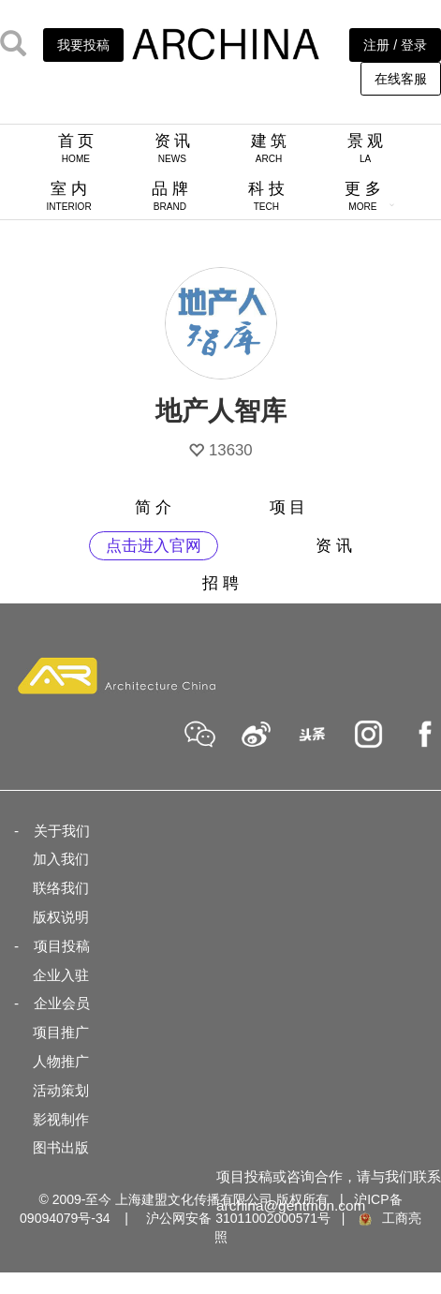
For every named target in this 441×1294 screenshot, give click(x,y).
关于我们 (62, 831)
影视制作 (61, 1119)
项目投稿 (62, 946)
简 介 (153, 507)
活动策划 (61, 1090)
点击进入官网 (153, 546)
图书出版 (61, 1147)
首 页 (76, 148)
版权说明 (61, 917)
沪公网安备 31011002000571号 (238, 1218)
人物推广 (61, 1061)
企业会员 (62, 1003)
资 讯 (172, 148)
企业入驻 (61, 975)
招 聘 (220, 583)
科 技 (266, 196)
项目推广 (61, 1032)
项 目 (288, 507)
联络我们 (61, 888)
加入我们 (61, 859)
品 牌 (170, 196)
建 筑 (269, 148)
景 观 (365, 148)
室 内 (69, 196)
